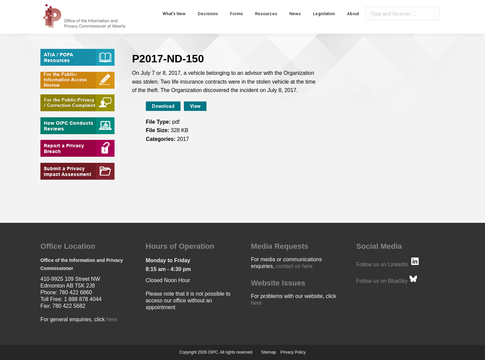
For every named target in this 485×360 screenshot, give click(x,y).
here (111, 319)
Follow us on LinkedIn (382, 264)
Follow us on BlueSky (382, 281)
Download (163, 106)
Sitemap (268, 352)
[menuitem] (174, 13)
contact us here (294, 266)
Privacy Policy (293, 352)
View (195, 106)
